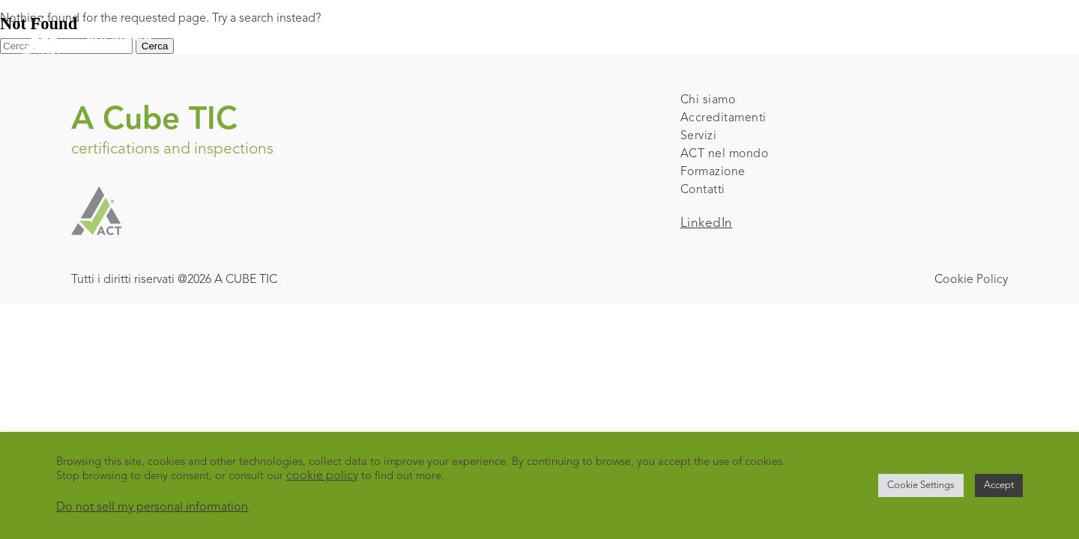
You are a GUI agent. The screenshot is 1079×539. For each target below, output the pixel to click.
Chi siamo (708, 100)
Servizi (698, 136)
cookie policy (322, 476)
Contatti (702, 190)
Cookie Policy (971, 280)
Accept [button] (999, 485)
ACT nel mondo (724, 154)
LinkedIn (706, 223)
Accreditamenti (723, 118)
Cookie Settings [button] (921, 485)
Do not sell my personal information (152, 508)
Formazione (713, 172)
